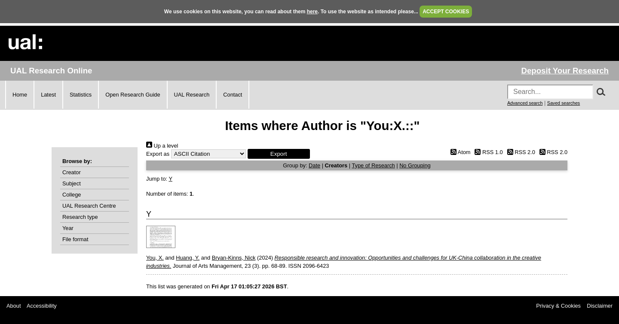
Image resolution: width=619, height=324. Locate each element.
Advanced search (524, 103)
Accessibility (42, 306)
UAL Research (192, 94)
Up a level (162, 145)
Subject (71, 183)
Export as (157, 154)
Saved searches (563, 103)
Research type (80, 217)
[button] (279, 154)
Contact (232, 94)
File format (75, 239)
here (312, 12)
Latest (48, 94)
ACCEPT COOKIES (446, 12)
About (13, 306)
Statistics (81, 94)
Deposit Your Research (565, 70)
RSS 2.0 (519, 152)
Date (314, 165)
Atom (458, 152)
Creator (71, 172)
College (71, 194)
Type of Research (373, 165)
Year (68, 228)
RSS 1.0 (487, 152)
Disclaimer (600, 306)
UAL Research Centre (89, 206)
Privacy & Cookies (558, 306)
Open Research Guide (132, 94)
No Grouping (415, 165)
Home (19, 94)
